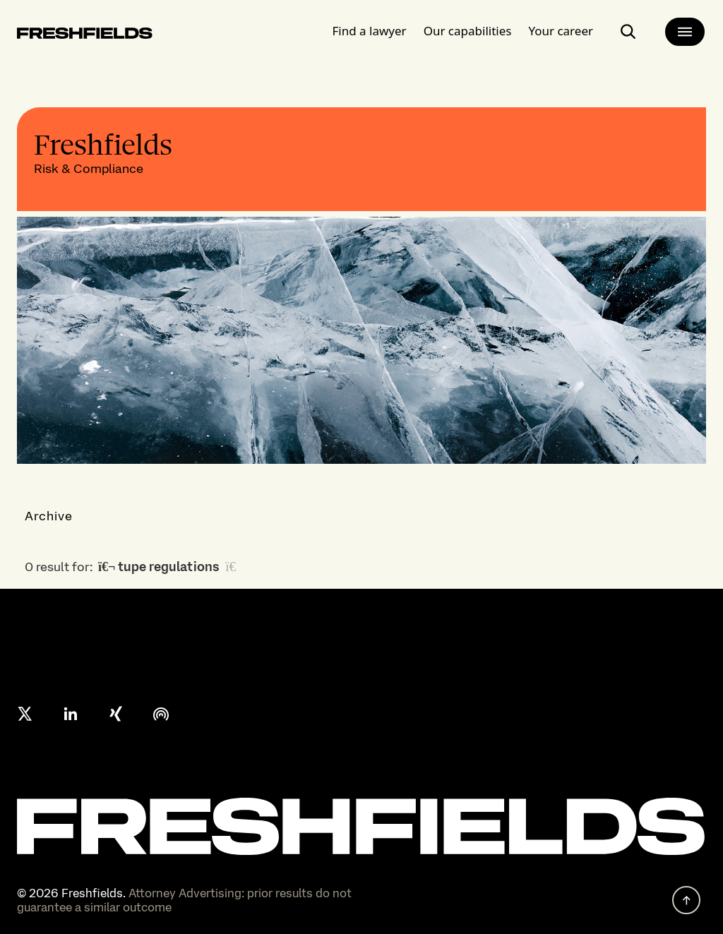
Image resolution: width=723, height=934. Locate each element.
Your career (560, 24)
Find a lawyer (370, 24)
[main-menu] (685, 25)
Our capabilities (468, 24)
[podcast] (161, 713)
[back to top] (686, 900)
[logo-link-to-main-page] (85, 29)
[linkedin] (70, 713)
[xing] (115, 713)
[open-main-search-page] (628, 25)
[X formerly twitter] (25, 713)
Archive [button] (49, 515)
